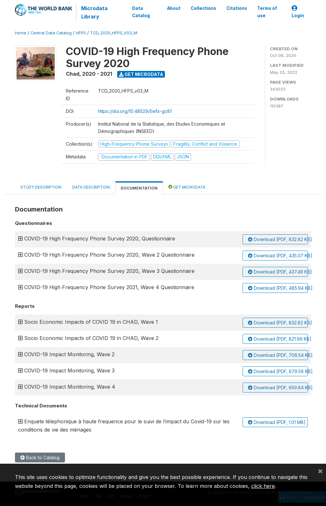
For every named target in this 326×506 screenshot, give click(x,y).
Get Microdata (141, 74)
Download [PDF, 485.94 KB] (278, 288)
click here (263, 486)
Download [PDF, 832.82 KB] (278, 239)
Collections (203, 8)
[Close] (320, 471)
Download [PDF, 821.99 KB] (278, 339)
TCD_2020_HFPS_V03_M (113, 33)
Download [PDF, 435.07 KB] (278, 255)
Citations (236, 8)
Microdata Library (94, 12)
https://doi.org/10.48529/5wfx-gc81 (135, 111)
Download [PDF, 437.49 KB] (278, 271)
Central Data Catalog (51, 33)
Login (298, 12)
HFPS (81, 33)
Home (20, 33)
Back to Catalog (40, 457)
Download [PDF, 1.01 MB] (277, 422)
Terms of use (267, 12)
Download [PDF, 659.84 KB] (278, 387)
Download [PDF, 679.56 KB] (278, 371)
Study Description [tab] (40, 187)
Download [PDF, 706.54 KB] (278, 355)
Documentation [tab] (139, 188)
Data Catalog (141, 12)
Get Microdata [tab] (186, 187)
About (174, 8)
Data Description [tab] (91, 187)
